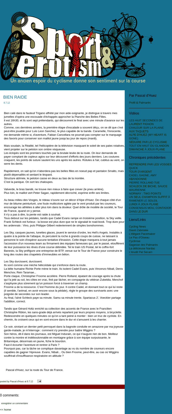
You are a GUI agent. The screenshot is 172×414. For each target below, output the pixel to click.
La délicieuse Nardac (142, 248)
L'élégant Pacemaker (142, 233)
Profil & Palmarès (139, 102)
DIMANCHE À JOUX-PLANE (147, 149)
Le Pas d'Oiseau (139, 237)
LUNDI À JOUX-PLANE (143, 204)
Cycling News (137, 226)
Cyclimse (134, 241)
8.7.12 (30, 381)
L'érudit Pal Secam (140, 252)
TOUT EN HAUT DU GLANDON (149, 145)
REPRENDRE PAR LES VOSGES (150, 164)
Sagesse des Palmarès (143, 244)
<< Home (5, 409)
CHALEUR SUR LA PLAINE (146, 127)
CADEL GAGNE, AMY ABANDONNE (143, 177)
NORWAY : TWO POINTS (145, 193)
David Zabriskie (138, 230)
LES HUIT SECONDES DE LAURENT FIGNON (146, 122)
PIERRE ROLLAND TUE (144, 182)
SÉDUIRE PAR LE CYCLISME (148, 142)
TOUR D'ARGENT (140, 171)
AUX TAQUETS (139, 131)
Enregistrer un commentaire (14, 403)
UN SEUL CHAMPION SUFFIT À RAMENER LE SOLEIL (149, 198)
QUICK (133, 168)
